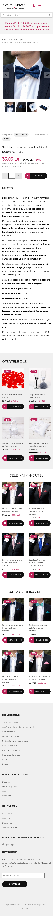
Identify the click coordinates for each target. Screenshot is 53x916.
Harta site (6, 796)
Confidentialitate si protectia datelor (19, 727)
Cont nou (6, 818)
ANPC (4, 759)
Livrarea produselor (11, 736)
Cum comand (8, 732)
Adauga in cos (15, 407)
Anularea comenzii (11, 750)
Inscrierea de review (11, 755)
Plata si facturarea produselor (15, 741)
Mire (14, 39)
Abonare (15, 884)
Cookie (5, 764)
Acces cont (7, 813)
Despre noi (7, 782)
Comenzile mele (9, 827)
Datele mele (8, 823)
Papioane (23, 39)
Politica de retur (9, 745)
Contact (5, 791)
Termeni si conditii (10, 722)
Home (6, 39)
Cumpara (37, 176)
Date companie (9, 786)
